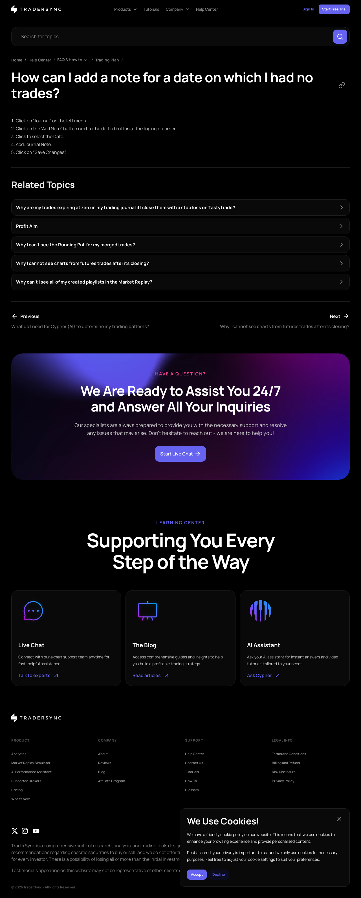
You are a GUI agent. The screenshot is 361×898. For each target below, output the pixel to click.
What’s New (20, 801)
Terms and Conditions (289, 755)
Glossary (192, 791)
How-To (191, 782)
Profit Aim (27, 228)
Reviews (104, 764)
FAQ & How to (69, 61)
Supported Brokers (26, 782)
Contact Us (194, 764)
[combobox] (172, 37)
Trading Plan (107, 61)
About (103, 755)
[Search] (339, 37)
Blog (101, 773)
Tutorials (192, 773)
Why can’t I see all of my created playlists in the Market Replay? (84, 283)
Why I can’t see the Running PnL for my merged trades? (75, 246)
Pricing (17, 791)
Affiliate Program (111, 782)
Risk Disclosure (284, 773)
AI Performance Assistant (31, 773)
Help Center (39, 61)
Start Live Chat (180, 455)
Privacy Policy (283, 782)
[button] (339, 815)
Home (16, 61)
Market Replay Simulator (30, 764)
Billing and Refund (286, 764)
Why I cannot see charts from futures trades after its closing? (82, 265)
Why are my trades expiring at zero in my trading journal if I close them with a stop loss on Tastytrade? (125, 209)
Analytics (18, 755)
